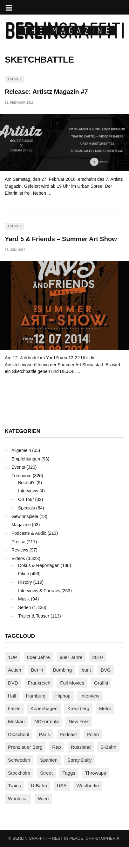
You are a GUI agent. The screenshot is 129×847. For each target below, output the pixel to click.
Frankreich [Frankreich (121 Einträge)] (39, 683)
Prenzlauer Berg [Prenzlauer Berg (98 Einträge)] (25, 747)
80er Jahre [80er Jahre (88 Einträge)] (38, 657)
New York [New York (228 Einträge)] (79, 721)
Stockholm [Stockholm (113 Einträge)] (19, 773)
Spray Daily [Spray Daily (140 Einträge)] (79, 760)
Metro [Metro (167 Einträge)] (105, 708)
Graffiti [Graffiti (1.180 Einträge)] (101, 683)
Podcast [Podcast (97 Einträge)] (68, 734)
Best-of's (26, 482)
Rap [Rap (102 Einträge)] (56, 747)
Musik (24, 598)
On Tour (26, 499)
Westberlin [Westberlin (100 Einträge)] (88, 785)
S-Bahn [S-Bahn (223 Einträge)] (108, 747)
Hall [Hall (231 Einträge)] (12, 695)
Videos (18, 558)
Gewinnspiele (24, 516)
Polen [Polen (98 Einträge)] (93, 734)
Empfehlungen (25, 458)
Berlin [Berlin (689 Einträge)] (37, 670)
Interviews (28, 490)
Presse (18, 541)
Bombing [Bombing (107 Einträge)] (62, 670)
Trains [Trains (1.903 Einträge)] (14, 785)
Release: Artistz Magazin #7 (46, 91)
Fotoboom (21, 475)
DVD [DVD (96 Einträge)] (13, 683)
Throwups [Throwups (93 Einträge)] (95, 773)
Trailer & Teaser (33, 615)
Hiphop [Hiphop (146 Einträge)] (63, 695)
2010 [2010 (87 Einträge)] (97, 657)
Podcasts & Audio (28, 533)
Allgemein (21, 450)
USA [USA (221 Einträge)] (62, 785)
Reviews (19, 549)
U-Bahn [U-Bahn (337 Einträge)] (39, 785)
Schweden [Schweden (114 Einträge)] (19, 760)
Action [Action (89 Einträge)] (14, 670)
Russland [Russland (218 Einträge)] (81, 747)
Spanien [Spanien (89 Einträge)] (49, 760)
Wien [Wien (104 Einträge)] (43, 798)
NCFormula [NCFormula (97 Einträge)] (46, 721)
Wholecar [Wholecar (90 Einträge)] (18, 798)
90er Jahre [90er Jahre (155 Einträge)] (71, 657)
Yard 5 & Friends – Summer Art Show (61, 238)
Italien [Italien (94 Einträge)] (14, 708)
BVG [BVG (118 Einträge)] (106, 670)
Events (14, 79)
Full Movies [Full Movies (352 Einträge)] (72, 683)
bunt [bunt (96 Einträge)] (86, 670)
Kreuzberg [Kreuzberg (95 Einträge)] (78, 708)
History (25, 582)
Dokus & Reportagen (38, 565)
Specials (26, 507)
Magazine (21, 524)
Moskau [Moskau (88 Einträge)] (16, 721)
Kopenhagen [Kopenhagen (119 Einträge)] (44, 708)
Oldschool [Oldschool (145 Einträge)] (18, 734)
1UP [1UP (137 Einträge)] (12, 657)
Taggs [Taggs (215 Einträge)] (69, 773)
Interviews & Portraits (39, 590)
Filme (23, 573)
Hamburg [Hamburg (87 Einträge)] (36, 695)
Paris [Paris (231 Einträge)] (44, 734)
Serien (24, 607)
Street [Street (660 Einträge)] (46, 773)
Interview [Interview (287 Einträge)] (89, 695)
